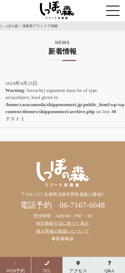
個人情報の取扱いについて (62, 231)
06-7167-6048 (82, 205)
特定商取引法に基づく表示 (62, 223)
